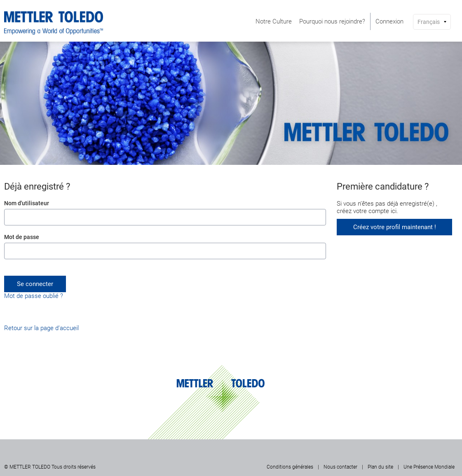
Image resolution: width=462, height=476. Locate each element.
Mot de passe (21, 237)
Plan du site (380, 467)
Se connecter (35, 284)
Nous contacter (340, 467)
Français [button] (428, 22)
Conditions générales (290, 467)
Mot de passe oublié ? (33, 296)
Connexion (389, 21)
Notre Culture (274, 21)
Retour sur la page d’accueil (41, 328)
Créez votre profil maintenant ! (394, 227)
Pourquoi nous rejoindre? (332, 21)
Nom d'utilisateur (26, 203)
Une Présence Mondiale (429, 467)
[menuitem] (273, 21)
